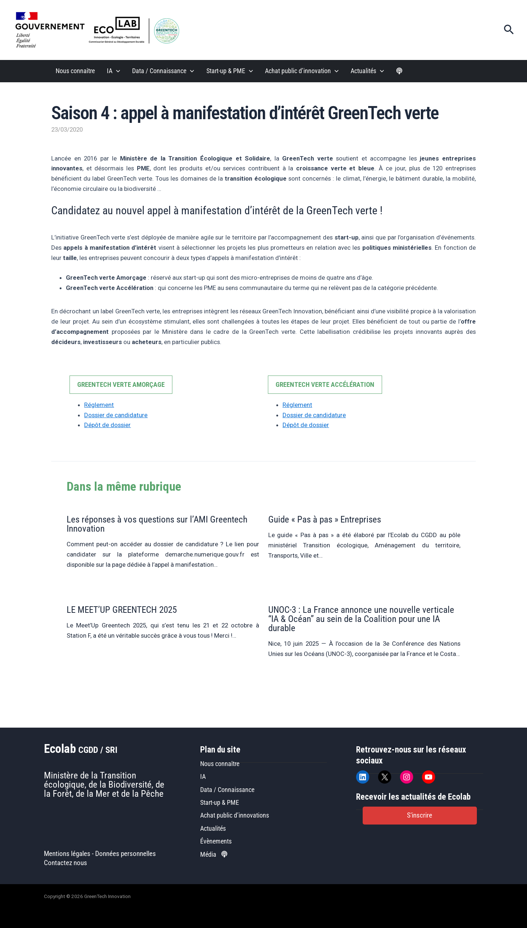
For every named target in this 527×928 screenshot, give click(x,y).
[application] (116, 71)
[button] (509, 30)
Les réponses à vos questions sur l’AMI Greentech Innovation (157, 524)
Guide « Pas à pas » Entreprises (324, 519)
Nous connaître (75, 71)
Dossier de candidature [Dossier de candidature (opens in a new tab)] (314, 415)
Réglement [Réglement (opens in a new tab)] (99, 404)
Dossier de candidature (115, 415)
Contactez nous (65, 863)
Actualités (367, 71)
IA (113, 71)
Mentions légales (67, 854)
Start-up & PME (229, 71)
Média (213, 854)
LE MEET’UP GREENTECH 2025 (122, 609)
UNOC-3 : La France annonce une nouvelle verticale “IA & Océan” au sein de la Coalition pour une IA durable (361, 618)
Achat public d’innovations (234, 815)
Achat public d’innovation (302, 71)
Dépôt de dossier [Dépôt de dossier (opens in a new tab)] (107, 425)
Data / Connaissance (163, 71)
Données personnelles (125, 854)
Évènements (216, 841)
